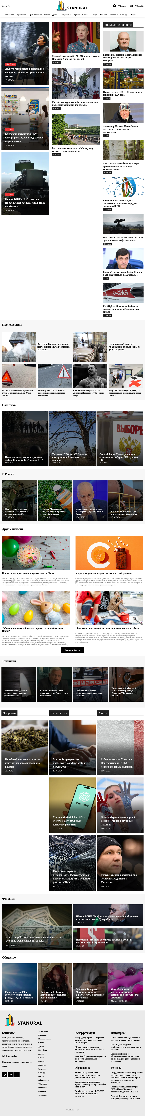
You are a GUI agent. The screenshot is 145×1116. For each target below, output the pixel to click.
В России (9, 129)
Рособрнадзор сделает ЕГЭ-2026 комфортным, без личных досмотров (89, 1093)
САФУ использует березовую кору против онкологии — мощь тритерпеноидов (121, 166)
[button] (5, 6)
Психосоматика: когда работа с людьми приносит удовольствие (125, 1039)
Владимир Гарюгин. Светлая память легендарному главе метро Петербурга (122, 58)
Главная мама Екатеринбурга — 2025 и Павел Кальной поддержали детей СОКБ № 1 (126, 1089)
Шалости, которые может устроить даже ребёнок (28, 573)
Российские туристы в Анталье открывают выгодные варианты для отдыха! (75, 103)
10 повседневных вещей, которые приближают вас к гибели (107, 628)
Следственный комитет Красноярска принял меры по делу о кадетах (124, 347)
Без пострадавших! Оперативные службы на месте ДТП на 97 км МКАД (17, 392)
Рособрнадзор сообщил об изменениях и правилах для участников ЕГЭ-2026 (87, 1075)
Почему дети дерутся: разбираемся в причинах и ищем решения (126, 1047)
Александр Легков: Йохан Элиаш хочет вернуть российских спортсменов (121, 129)
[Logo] (72, 5)
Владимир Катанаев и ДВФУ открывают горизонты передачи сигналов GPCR (120, 203)
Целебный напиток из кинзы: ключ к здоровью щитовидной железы (23, 763)
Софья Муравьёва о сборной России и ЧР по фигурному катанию (118, 821)
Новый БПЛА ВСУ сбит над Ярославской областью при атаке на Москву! (25, 203)
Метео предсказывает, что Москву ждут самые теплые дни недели (73, 149)
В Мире (107, 98)
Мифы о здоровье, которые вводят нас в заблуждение (104, 573)
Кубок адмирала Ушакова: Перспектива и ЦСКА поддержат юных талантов (117, 763)
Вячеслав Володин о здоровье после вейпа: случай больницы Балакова (53, 347)
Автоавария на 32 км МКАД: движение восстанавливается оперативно (51, 392)
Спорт (106, 136)
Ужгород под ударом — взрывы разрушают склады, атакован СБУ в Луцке (89, 1040)
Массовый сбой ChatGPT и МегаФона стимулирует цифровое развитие (69, 821)
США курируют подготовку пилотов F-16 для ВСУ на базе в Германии (89, 1049)
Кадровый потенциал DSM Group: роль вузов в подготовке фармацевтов (24, 137)
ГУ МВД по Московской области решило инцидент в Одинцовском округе (121, 309)
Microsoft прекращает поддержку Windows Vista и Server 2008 (69, 763)
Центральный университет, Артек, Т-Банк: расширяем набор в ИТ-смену (90, 1084)
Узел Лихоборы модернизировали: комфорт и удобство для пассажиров (91, 1058)
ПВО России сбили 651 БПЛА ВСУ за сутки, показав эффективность (123, 239)
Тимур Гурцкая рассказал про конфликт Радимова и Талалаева (119, 878)
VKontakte (139, 6)
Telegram (122, 6)
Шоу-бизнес (10, 64)
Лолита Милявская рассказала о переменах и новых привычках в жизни (25, 72)
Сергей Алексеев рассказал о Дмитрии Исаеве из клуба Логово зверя (88, 392)
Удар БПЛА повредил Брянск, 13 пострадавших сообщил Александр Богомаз (125, 392)
